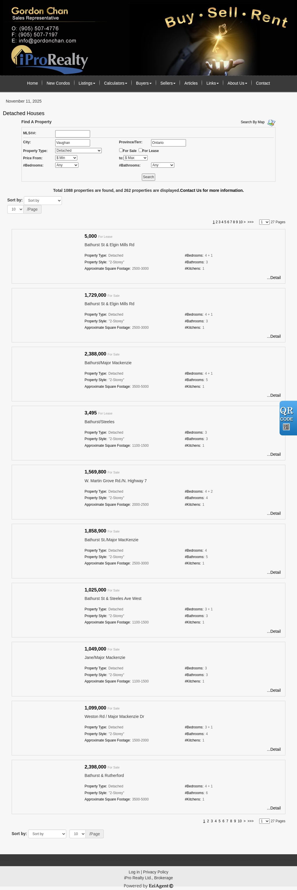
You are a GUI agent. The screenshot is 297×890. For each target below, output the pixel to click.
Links (212, 83)
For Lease (150, 151)
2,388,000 (95, 354)
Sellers (168, 83)
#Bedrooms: (33, 165)
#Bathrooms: (130, 165)
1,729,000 (95, 295)
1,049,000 (95, 649)
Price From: (33, 158)
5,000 (91, 236)
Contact (263, 83)
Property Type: (35, 151)
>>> (251, 222)
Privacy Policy (155, 872)
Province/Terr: (130, 142)
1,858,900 (95, 531)
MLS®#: (29, 133)
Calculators (115, 83)
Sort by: (15, 200)
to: (121, 158)
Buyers (144, 83)
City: (27, 142)
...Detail (274, 277)
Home (32, 83)
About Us (237, 83)
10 (241, 222)
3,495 (91, 413)
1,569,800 (95, 472)
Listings (87, 83)
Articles (191, 83)
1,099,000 (95, 708)
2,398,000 (95, 767)
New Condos (58, 83)
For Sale (130, 151)
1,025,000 (95, 590)
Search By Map (252, 122)
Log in (134, 872)
